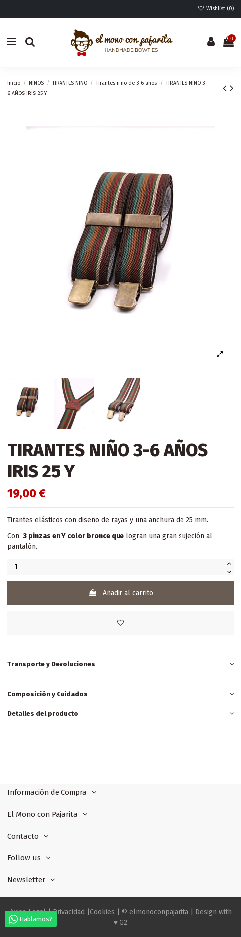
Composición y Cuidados (120, 694)
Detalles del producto (120, 713)
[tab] (120, 664)
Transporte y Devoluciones (120, 664)
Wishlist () (216, 8)
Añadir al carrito (120, 593)
